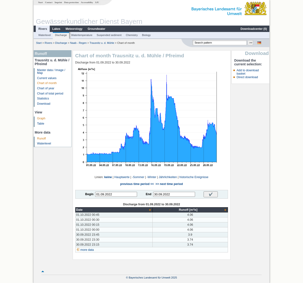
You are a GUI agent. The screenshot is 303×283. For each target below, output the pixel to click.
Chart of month (47, 83)
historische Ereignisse (194, 177)
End (149, 194)
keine (108, 177)
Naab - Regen (78, 42)
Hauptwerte (121, 177)
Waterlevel (44, 35)
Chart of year (45, 88)
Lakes (56, 29)
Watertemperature (82, 35)
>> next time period (169, 184)
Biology (146, 35)
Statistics (43, 98)
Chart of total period (50, 93)
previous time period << (137, 184)
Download (43, 103)
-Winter (151, 177)
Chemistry (132, 35)
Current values (47, 78)
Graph (41, 118)
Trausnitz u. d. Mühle (101, 42)
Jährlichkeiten (168, 177)
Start (40, 2)
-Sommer (138, 177)
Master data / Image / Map (51, 71)
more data (87, 250)
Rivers (42, 29)
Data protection (71, 2)
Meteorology (74, 29)
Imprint (58, 2)
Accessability (87, 2)
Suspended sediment (109, 35)
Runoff (41, 138)
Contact (48, 2)
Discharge (61, 35)
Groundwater (96, 29)
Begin (89, 194)
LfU (97, 2)
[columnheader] (113, 209)
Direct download (247, 77)
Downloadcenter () (254, 29)
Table (40, 123)
